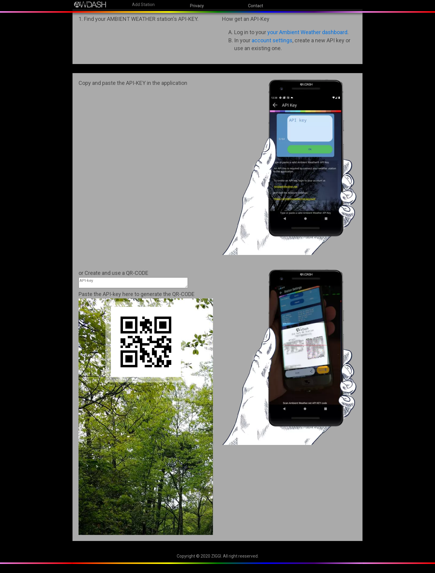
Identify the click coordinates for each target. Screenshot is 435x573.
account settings (272, 40)
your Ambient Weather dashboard (307, 32)
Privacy (197, 5)
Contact (255, 5)
